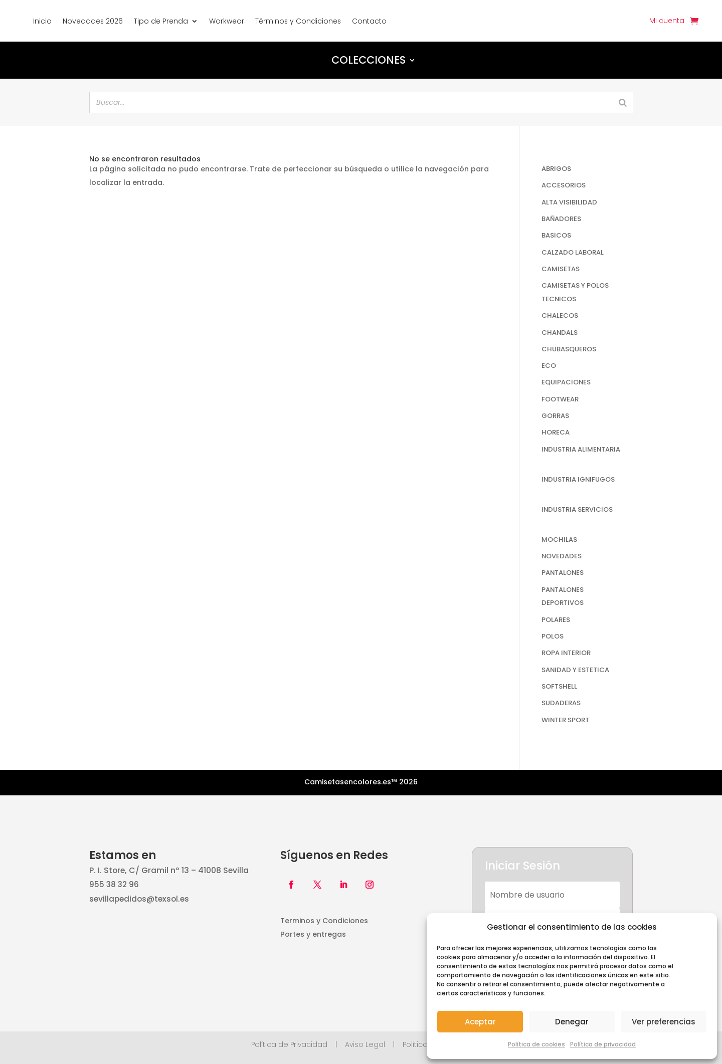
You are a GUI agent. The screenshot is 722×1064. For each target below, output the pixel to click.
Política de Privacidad (289, 1044)
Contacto (369, 21)
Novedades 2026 (93, 21)
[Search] (623, 102)
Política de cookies (536, 1044)
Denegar (572, 1021)
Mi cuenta (666, 21)
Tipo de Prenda (161, 21)
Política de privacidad (603, 1044)
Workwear (226, 21)
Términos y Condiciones (298, 21)
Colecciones (368, 60)
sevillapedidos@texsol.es (139, 899)
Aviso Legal (365, 1044)
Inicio (42, 21)
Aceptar (480, 1021)
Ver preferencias (663, 1021)
